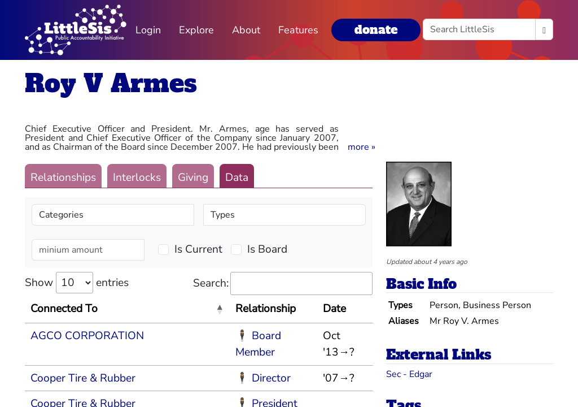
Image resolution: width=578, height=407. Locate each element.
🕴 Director (263, 378)
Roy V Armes (111, 83)
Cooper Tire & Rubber (82, 378)
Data (236, 177)
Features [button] (298, 30)
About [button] (246, 30)
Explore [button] (196, 30)
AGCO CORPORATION (87, 335)
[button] (361, 146)
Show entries (77, 282)
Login (148, 30)
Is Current (198, 249)
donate (375, 29)
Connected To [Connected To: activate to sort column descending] (64, 308)
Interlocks (137, 177)
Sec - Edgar (409, 374)
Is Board (267, 249)
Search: (283, 283)
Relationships (63, 177)
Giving (193, 177)
